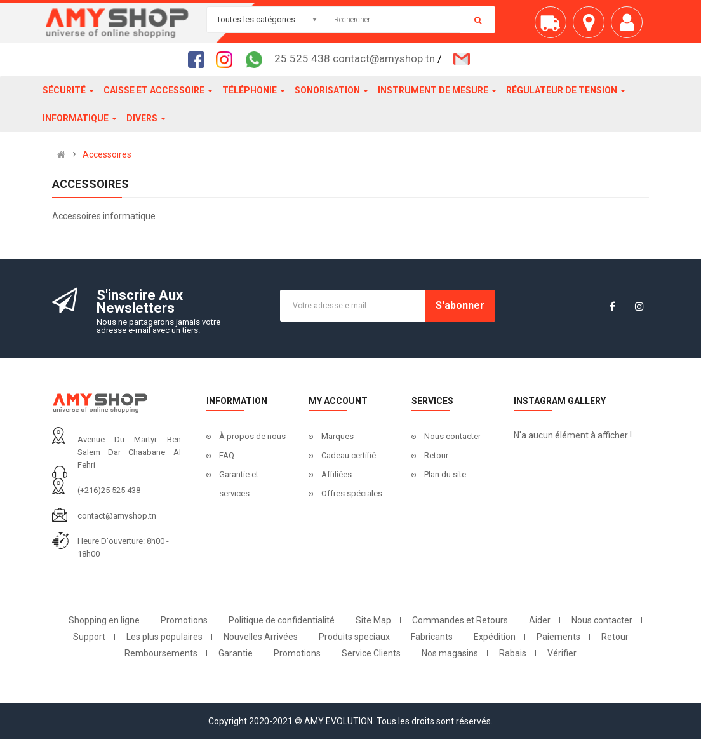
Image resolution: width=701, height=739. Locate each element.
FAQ (226, 455)
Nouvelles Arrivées (261, 637)
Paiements (558, 637)
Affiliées (336, 474)
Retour (436, 455)
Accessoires (107, 154)
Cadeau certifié (348, 455)
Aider (540, 620)
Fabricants (432, 637)
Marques (337, 436)
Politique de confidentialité (282, 620)
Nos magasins (450, 653)
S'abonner (460, 305)
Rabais (512, 653)
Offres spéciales (351, 493)
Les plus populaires (164, 637)
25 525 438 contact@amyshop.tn (354, 58)
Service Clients (371, 653)
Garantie (235, 653)
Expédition (495, 637)
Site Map (373, 620)
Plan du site (445, 474)
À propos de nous (252, 436)
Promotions (184, 620)
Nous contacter (452, 436)
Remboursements (160, 653)
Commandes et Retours (460, 620)
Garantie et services (238, 484)
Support (89, 637)
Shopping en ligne (104, 620)
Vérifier (562, 653)
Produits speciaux (354, 637)
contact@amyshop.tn (116, 515)
